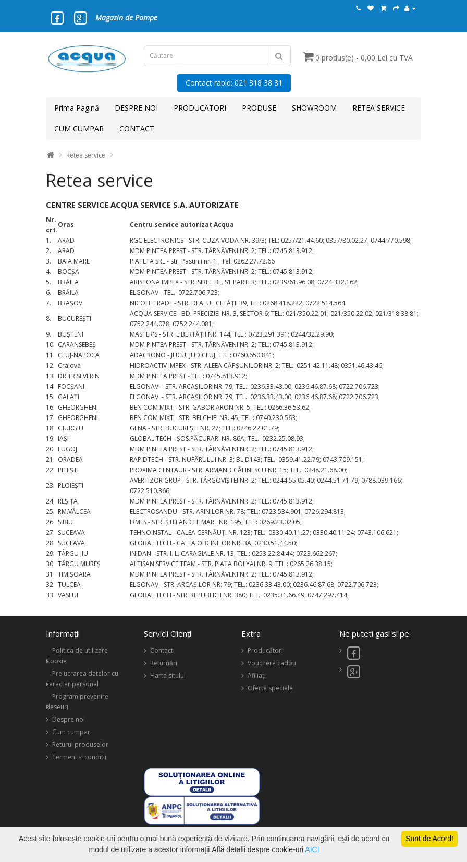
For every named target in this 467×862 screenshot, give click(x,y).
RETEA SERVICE (378, 108)
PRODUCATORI (200, 108)
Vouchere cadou (272, 663)
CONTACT (136, 129)
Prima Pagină (76, 108)
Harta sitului (168, 675)
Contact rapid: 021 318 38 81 (234, 83)
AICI (312, 849)
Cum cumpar (71, 731)
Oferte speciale (270, 688)
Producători (265, 650)
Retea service (85, 155)
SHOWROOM (314, 108)
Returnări (163, 663)
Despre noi (68, 719)
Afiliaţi (257, 675)
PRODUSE (259, 108)
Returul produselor (80, 744)
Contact (161, 650)
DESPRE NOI (136, 108)
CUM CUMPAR (79, 129)
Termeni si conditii (79, 756)
